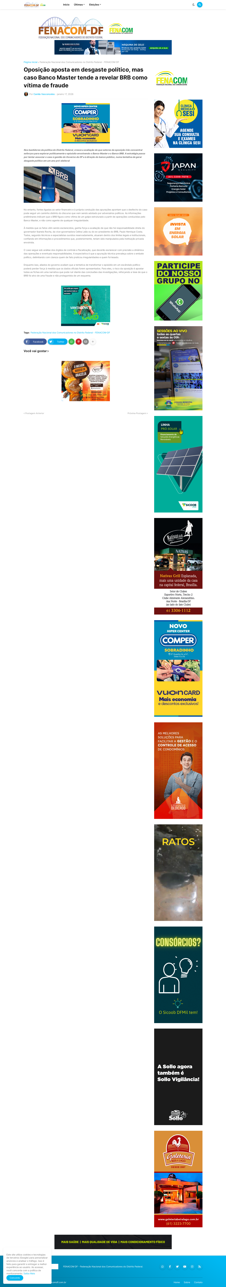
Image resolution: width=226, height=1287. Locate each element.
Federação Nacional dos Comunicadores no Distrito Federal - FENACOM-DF (79, 62)
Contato (198, 1282)
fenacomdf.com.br (56, 1282)
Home (177, 1282)
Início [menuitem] (66, 4)
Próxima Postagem (137, 413)
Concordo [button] (15, 1277)
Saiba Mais (29, 1273)
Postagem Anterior (34, 413)
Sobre (187, 1282)
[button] (193, 4)
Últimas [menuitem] (78, 4)
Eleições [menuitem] (94, 4)
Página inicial (30, 62)
